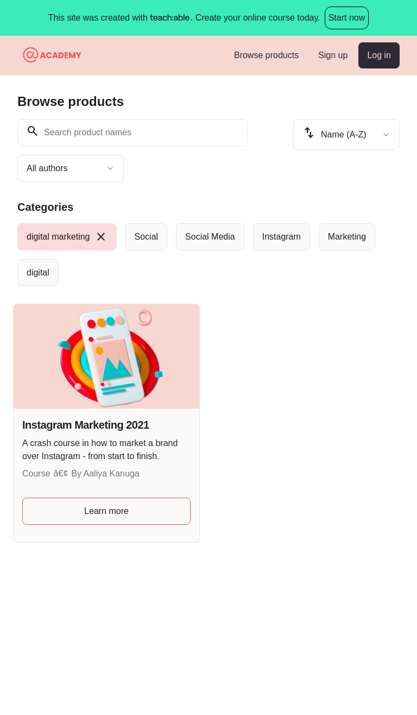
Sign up (333, 55)
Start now (346, 17)
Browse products (266, 55)
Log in (379, 55)
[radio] (67, 236)
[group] (208, 254)
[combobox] (70, 168)
